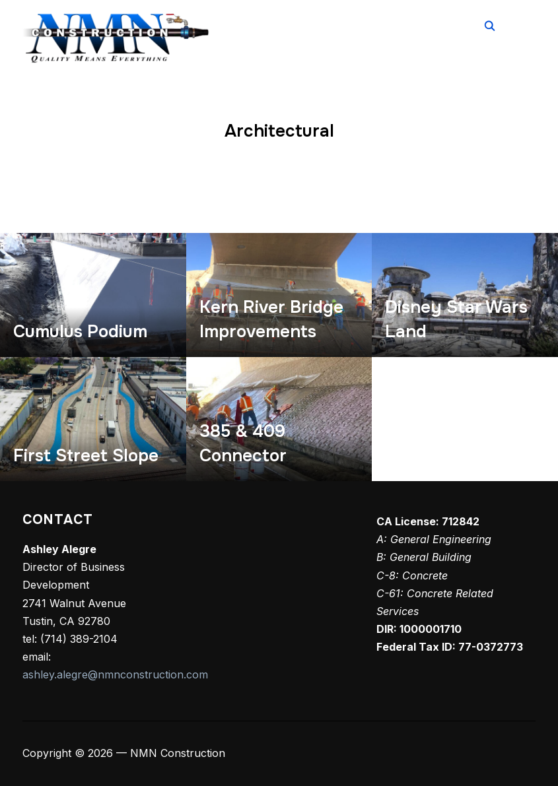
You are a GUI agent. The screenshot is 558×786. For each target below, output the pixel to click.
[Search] (489, 25)
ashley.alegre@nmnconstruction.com (115, 674)
